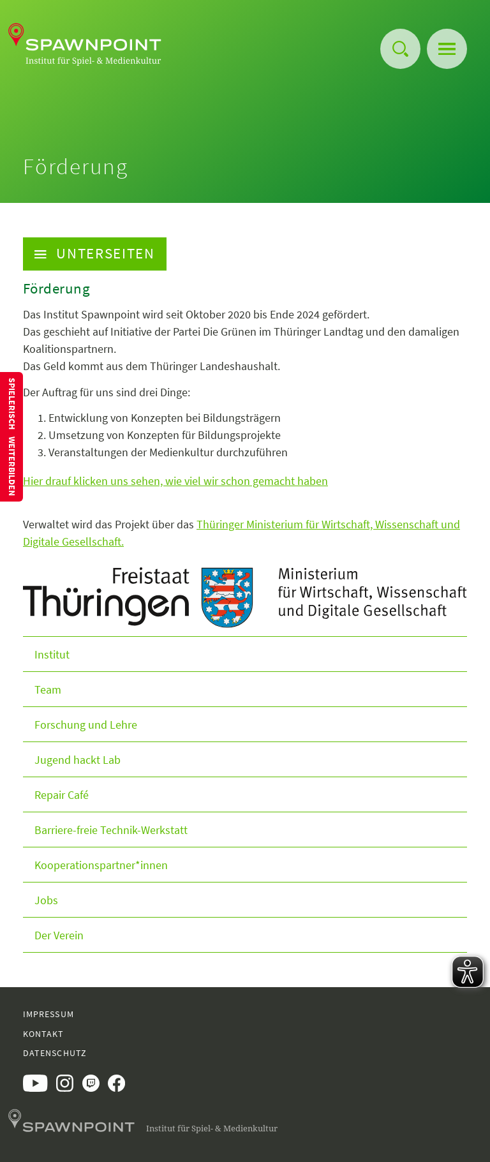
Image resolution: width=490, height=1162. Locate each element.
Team (47, 689)
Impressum (48, 1014)
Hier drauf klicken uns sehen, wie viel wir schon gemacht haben (175, 480)
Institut (52, 654)
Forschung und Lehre (85, 724)
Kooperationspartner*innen (101, 865)
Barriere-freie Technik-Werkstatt (111, 830)
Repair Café (61, 794)
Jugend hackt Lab (77, 759)
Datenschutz (55, 1053)
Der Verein (59, 935)
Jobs (46, 900)
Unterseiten (94, 253)
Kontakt (43, 1033)
